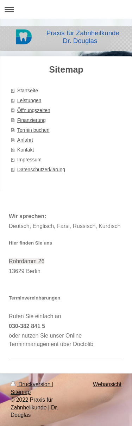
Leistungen (29, 100)
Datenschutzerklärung (41, 169)
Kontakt (25, 150)
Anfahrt (25, 140)
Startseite (27, 90)
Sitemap (21, 392)
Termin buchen (33, 130)
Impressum (29, 159)
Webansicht (107, 384)
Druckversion (31, 384)
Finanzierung (31, 120)
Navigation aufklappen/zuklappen (66, 9)
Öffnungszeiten (33, 110)
